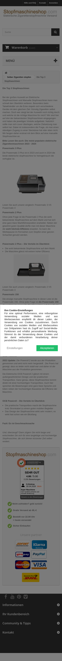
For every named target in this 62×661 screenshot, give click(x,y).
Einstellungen (15, 348)
